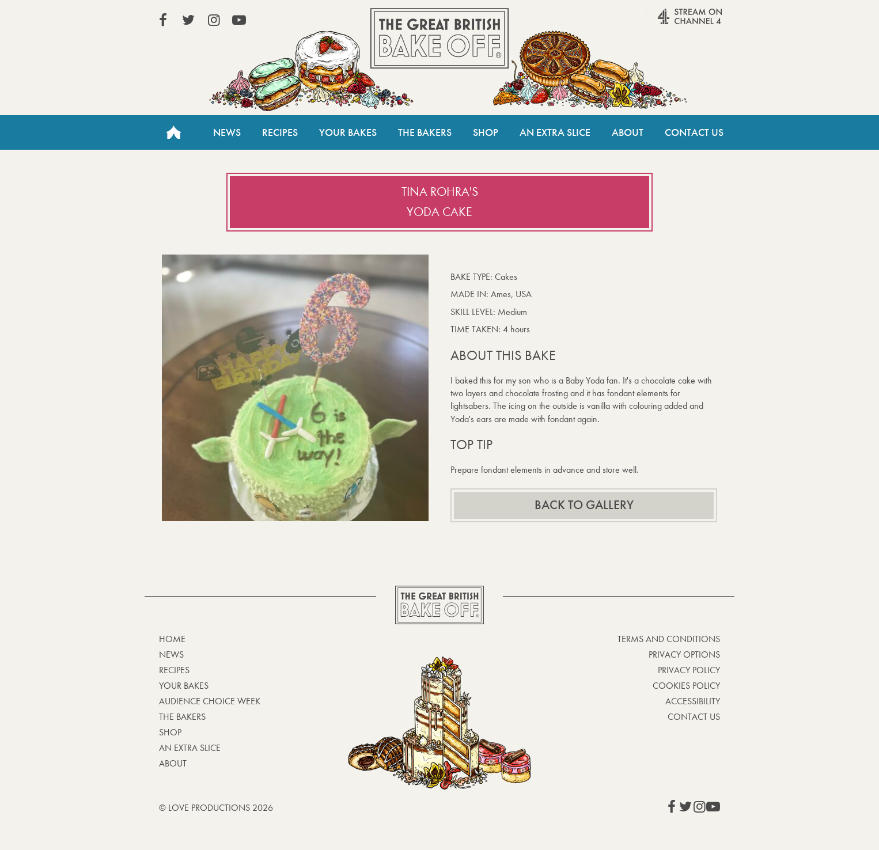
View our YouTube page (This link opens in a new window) (239, 20)
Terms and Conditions (668, 638)
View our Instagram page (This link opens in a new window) (214, 20)
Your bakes (184, 685)
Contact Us (694, 132)
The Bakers (425, 132)
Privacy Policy (689, 670)
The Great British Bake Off (439, 38)
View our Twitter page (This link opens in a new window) (188, 20)
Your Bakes (348, 132)
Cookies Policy (686, 685)
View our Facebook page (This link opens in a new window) (163, 20)
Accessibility (692, 701)
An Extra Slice (555, 132)
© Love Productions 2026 (216, 807)
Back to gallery (584, 505)
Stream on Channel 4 (667, 22)
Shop (485, 132)
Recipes (280, 132)
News (227, 132)
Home (173, 132)
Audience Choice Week (209, 701)
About (627, 132)
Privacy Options (684, 654)
